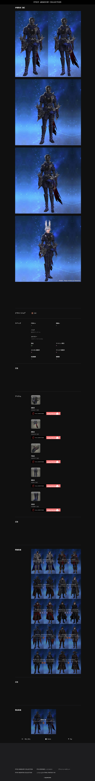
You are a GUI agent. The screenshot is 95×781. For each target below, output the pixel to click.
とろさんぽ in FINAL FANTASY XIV (46, 772)
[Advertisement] (48, 298)
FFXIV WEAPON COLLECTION (23, 772)
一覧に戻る (26, 739)
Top (70, 739)
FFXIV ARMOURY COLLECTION (47, 2)
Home (48, 739)
